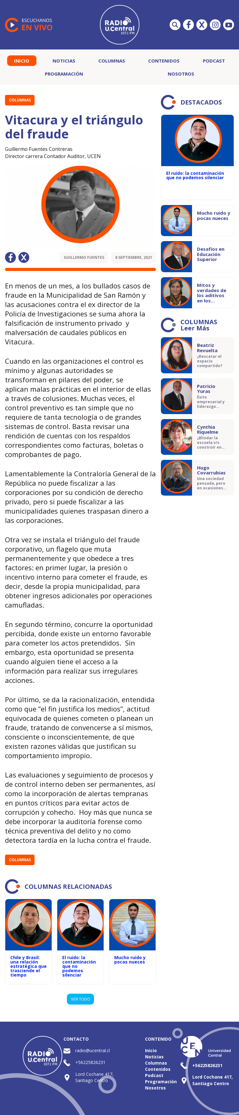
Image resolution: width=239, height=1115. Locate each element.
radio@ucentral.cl (92, 1050)
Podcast (214, 61)
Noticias (64, 61)
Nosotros (181, 74)
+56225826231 (90, 1062)
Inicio (21, 61)
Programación (64, 74)
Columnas (111, 61)
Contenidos (164, 61)
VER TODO (80, 999)
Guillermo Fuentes (84, 257)
